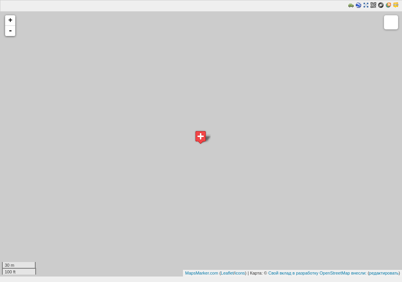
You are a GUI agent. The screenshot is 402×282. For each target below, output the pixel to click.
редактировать (383, 273)
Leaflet (227, 273)
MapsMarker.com (201, 273)
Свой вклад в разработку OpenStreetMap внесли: (317, 273)
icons (240, 273)
